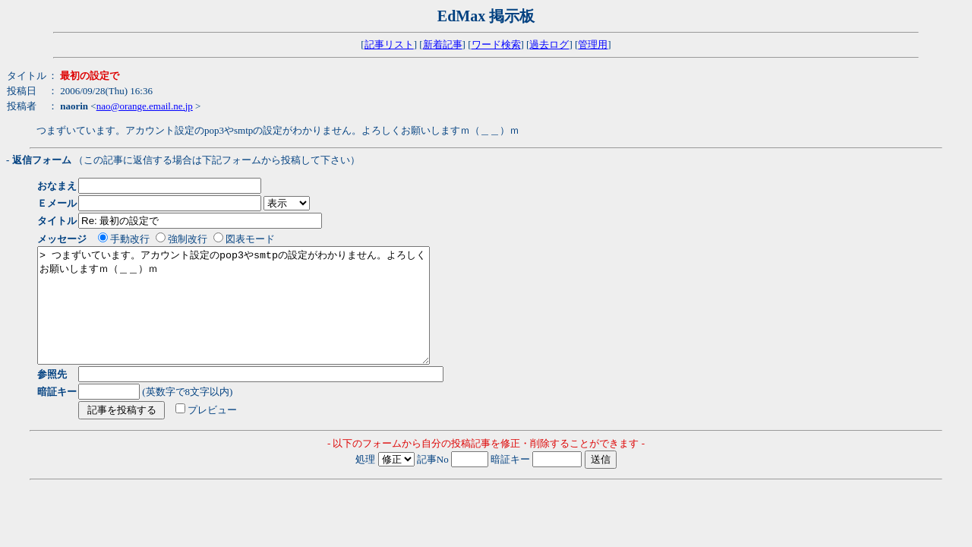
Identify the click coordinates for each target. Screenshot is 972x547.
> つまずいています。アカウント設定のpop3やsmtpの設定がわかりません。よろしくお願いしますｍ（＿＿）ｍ (257, 316)
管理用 (593, 44)
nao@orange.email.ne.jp (144, 106)
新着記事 (442, 44)
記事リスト (389, 44)
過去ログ (549, 44)
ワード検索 (496, 44)
